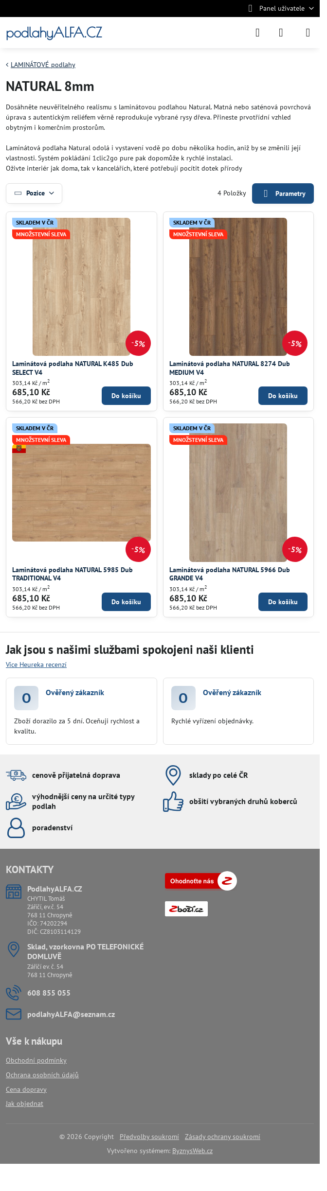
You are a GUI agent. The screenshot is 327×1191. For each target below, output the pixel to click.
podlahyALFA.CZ (54, 32)
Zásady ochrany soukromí (222, 1136)
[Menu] (308, 32)
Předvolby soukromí (149, 1136)
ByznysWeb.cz (192, 1150)
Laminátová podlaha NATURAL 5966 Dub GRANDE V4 (229, 574)
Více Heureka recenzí (36, 664)
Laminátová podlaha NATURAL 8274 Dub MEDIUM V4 (229, 368)
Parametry (282, 194)
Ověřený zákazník (75, 692)
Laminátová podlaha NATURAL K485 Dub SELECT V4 (72, 368)
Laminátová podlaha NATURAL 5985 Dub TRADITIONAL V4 (72, 574)
